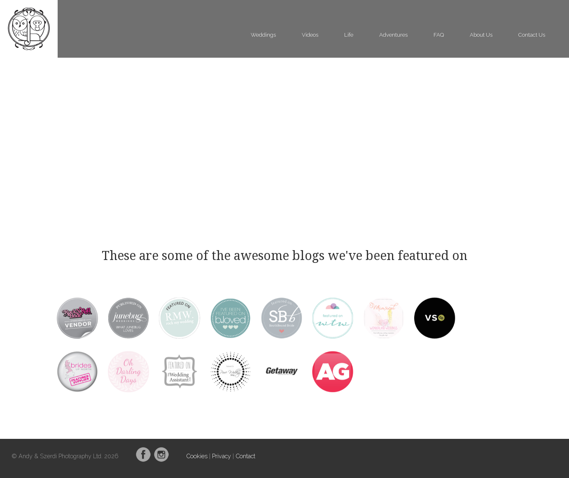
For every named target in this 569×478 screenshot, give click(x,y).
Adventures (393, 35)
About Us (481, 35)
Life (348, 35)
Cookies (197, 455)
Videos (310, 35)
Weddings (263, 35)
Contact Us (531, 35)
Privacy (221, 455)
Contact (245, 455)
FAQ (439, 35)
